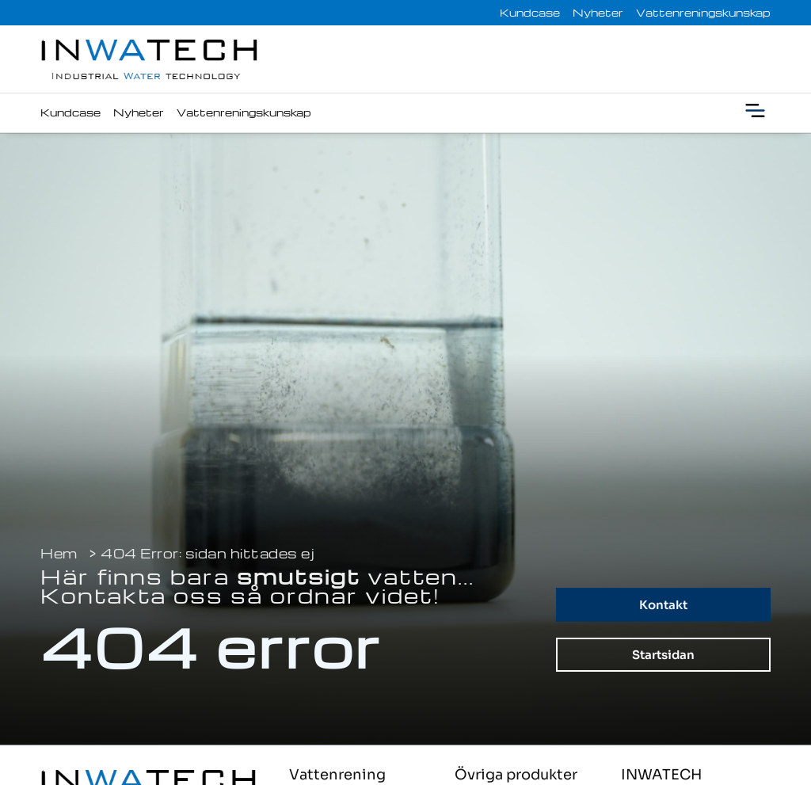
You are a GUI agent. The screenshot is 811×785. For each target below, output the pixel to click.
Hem (59, 553)
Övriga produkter (516, 774)
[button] (755, 112)
